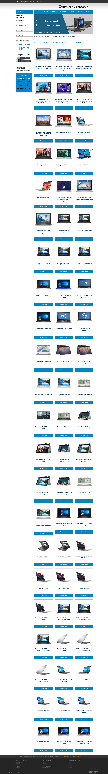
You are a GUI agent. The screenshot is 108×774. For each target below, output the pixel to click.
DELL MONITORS (20, 20)
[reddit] (95, 772)
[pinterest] (90, 772)
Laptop (37, 11)
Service (88, 11)
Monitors (71, 11)
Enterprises (53, 11)
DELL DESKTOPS (20, 17)
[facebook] (92, 772)
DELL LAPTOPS (19, 15)
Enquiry (41, 1)
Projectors (62, 11)
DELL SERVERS (19, 22)
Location (37, 1)
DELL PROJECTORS (20, 27)
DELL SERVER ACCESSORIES (22, 40)
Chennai (22, 1)
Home (18, 1)
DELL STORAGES (20, 30)
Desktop (45, 11)
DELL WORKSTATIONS (21, 25)
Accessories (79, 11)
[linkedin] (97, 772)
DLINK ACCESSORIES (21, 37)
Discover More (43, 75)
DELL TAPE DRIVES (20, 32)
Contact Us (32, 1)
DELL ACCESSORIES (20, 35)
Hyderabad (27, 1)
